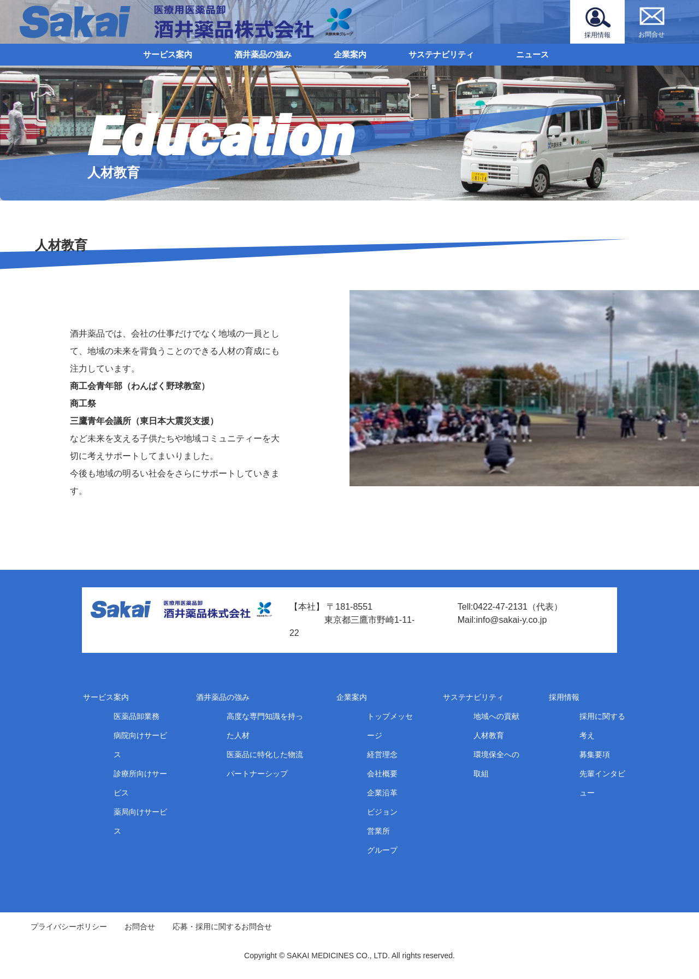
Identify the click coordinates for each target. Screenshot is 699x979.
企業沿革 (382, 792)
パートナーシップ (257, 773)
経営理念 (382, 754)
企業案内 (350, 54)
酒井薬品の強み (263, 54)
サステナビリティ (441, 54)
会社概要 (382, 773)
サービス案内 (167, 54)
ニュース (532, 54)
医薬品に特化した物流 (265, 754)
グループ (382, 850)
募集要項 (594, 754)
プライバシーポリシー (69, 926)
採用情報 (564, 697)
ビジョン (382, 811)
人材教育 (488, 735)
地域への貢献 (496, 716)
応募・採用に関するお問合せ (222, 926)
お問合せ (140, 926)
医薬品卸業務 (136, 716)
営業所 (378, 831)
